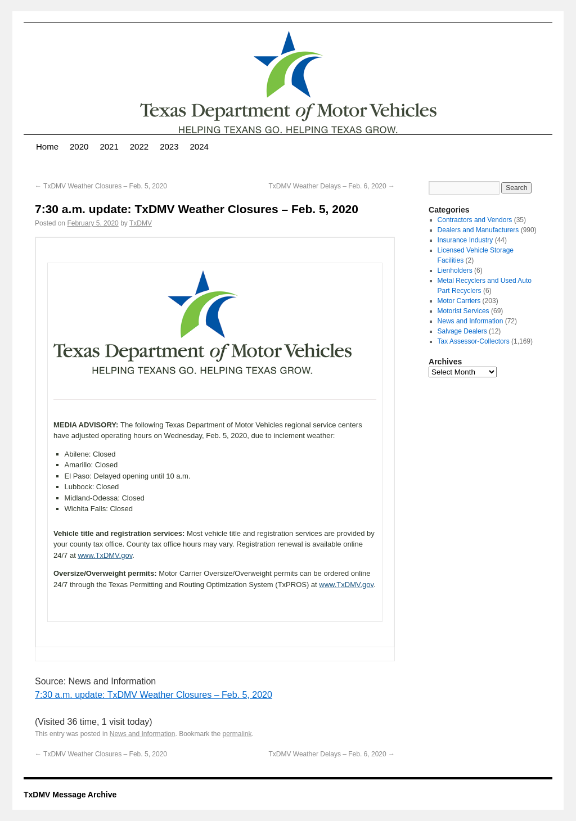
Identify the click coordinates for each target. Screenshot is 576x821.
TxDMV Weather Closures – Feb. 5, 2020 (101, 186)
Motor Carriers (459, 301)
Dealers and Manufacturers (478, 230)
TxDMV (140, 223)
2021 (109, 146)
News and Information (143, 734)
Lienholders (455, 270)
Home (47, 146)
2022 (139, 146)
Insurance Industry (465, 240)
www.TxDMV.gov (105, 555)
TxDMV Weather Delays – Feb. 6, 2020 (331, 186)
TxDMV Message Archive (70, 794)
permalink (237, 734)
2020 (79, 146)
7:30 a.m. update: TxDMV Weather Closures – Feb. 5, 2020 (153, 695)
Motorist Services (463, 311)
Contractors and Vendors (475, 220)
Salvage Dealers (462, 331)
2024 (199, 146)
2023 (169, 146)
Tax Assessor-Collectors (474, 341)
